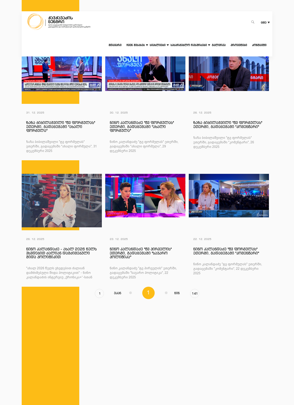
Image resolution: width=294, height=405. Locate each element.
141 (195, 293)
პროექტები (239, 45)
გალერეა (219, 45)
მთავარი (115, 45)
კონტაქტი (259, 45)
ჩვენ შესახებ (135, 45)
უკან (123, 293)
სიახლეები (158, 45)
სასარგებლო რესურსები (188, 45)
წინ (172, 293)
